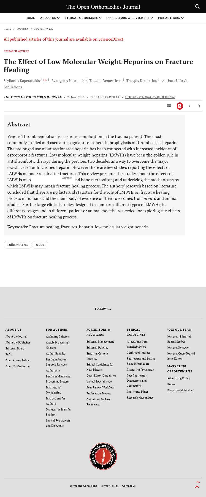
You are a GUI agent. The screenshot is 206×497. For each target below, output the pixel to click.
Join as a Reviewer (178, 347)
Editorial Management (100, 341)
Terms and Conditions (83, 485)
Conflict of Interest (138, 352)
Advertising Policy (178, 378)
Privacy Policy (109, 485)
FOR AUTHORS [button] (169, 18)
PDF (40, 244)
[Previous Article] (190, 106)
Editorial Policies (97, 347)
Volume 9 (22, 28)
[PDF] (180, 106)
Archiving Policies (57, 336)
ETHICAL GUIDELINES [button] (81, 18)
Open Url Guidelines (18, 366)
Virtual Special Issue (99, 381)
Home (30, 18)
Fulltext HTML (18, 244)
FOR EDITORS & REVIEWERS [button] (128, 18)
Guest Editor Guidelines (101, 375)
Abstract (67, 177)
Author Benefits (55, 353)
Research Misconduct (140, 397)
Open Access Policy (17, 360)
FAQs (8, 354)
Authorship (53, 370)
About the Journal (16, 336)
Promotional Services (180, 390)
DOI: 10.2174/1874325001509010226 (150, 97)
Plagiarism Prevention (140, 369)
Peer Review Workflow (100, 387)
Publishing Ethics (137, 391)
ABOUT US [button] (48, 18)
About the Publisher (17, 342)
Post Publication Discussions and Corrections (137, 380)
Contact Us (129, 485)
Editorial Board (14, 348)
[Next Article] (199, 106)
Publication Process (99, 393)
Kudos (171, 384)
